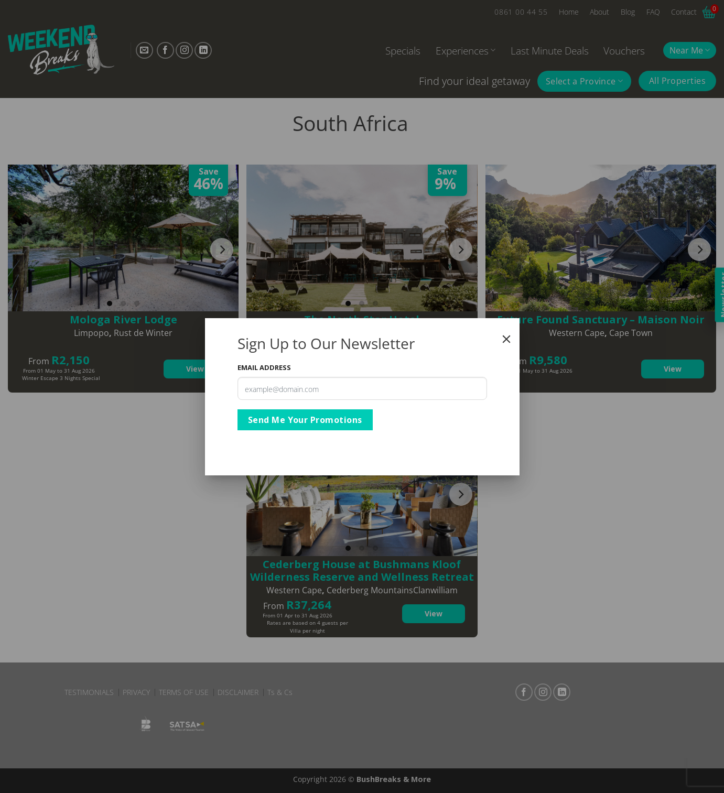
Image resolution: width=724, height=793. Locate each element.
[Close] (506, 339)
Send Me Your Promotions (305, 420)
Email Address (264, 367)
